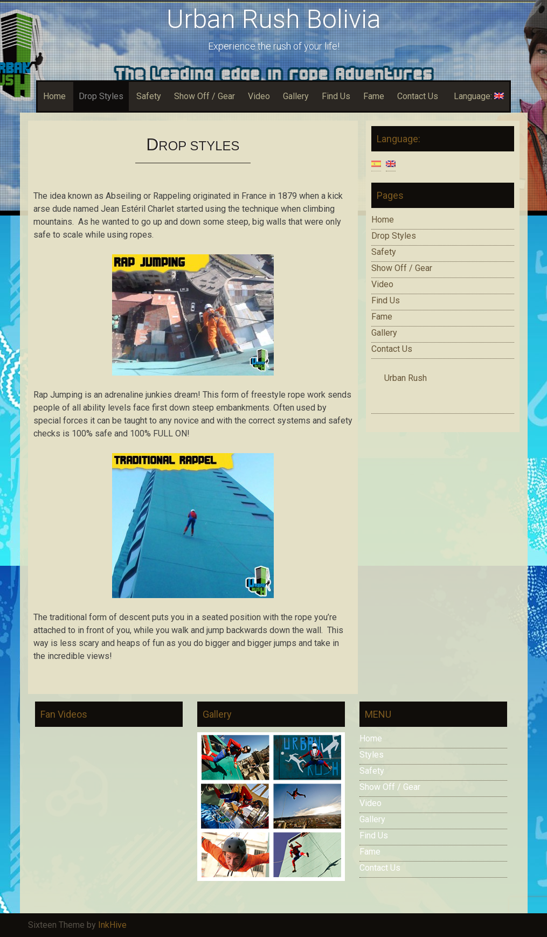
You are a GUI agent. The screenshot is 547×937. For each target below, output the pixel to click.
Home (54, 96)
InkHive (112, 925)
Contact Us (417, 96)
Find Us (336, 96)
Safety (148, 96)
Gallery (296, 96)
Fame (373, 96)
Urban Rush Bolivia (274, 19)
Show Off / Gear (204, 96)
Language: (477, 96)
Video (259, 96)
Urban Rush (405, 378)
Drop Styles (101, 96)
